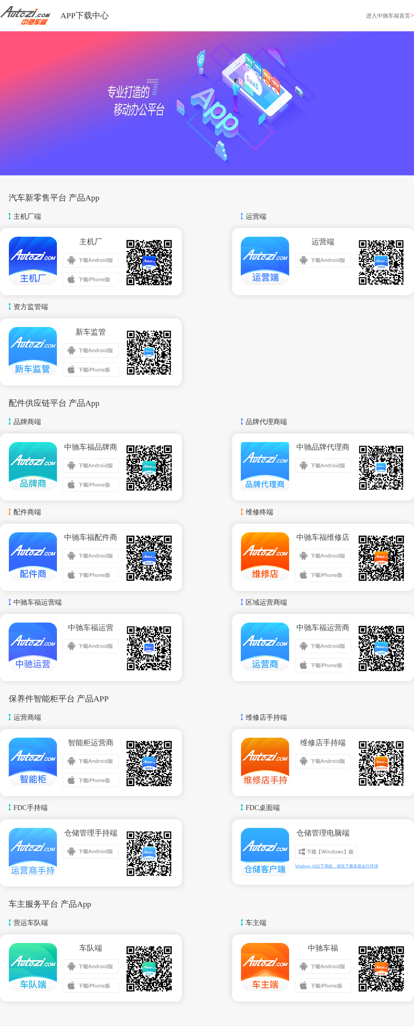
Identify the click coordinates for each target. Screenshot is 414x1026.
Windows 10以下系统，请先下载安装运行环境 (336, 866)
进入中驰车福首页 (390, 16)
